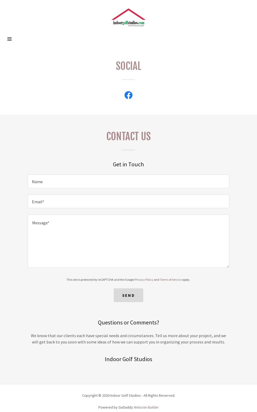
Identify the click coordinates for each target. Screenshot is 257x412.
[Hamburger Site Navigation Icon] (19, 39)
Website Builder (146, 407)
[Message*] (128, 241)
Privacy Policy (144, 280)
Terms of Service (171, 280)
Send (128, 295)
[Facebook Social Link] (128, 95)
